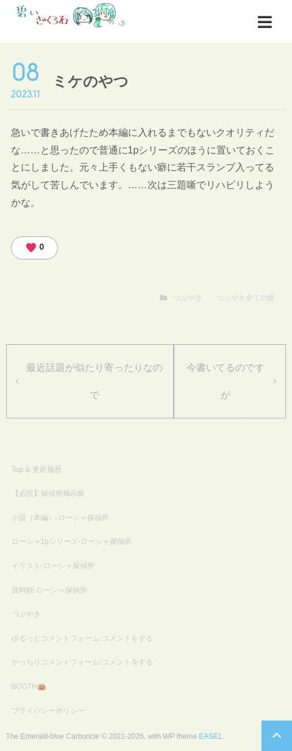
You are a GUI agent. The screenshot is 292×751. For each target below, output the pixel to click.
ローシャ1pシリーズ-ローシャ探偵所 (72, 541)
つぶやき (187, 298)
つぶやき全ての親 (245, 298)
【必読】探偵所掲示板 (48, 493)
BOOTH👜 (29, 686)
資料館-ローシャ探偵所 (49, 590)
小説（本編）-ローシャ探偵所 (60, 517)
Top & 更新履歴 (37, 469)
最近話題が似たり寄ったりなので (94, 381)
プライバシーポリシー (48, 711)
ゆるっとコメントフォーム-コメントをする (82, 638)
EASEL (211, 736)
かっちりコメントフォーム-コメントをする (82, 662)
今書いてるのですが (226, 381)
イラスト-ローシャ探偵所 (53, 566)
